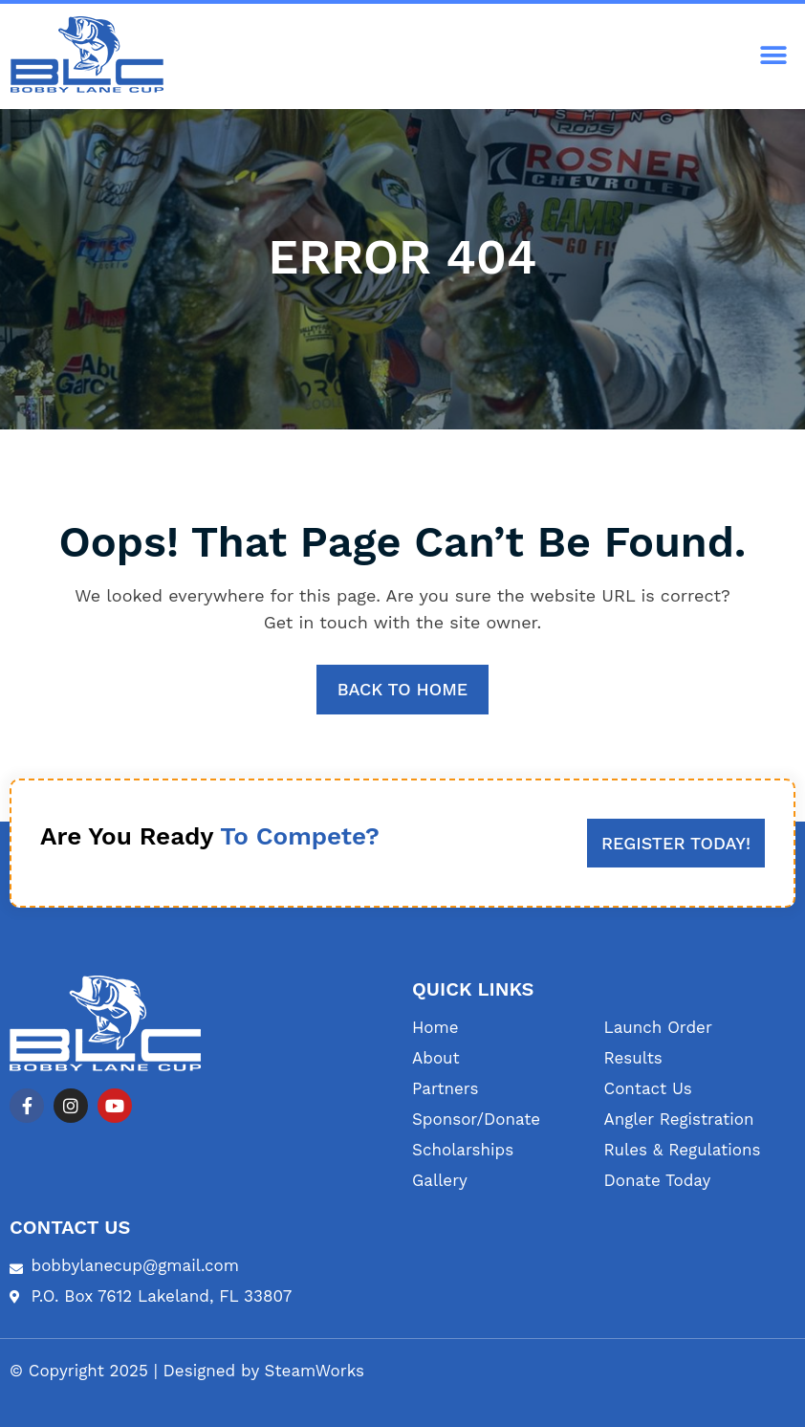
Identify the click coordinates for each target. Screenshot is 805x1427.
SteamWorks (315, 1370)
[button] (773, 55)
